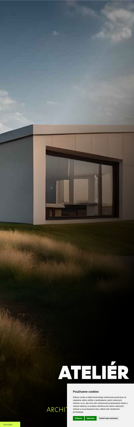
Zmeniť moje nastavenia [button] (108, 418)
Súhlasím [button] (78, 418)
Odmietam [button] (91, 418)
